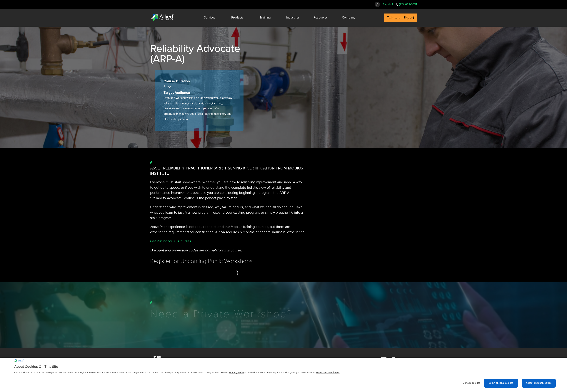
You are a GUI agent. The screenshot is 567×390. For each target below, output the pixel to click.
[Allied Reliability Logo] (162, 18)
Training (265, 17)
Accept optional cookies (538, 384)
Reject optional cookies (500, 384)
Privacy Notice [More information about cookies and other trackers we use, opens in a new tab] (236, 374)
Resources (321, 17)
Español (388, 4)
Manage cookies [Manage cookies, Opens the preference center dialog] (471, 384)
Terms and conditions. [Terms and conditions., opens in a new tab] (328, 374)
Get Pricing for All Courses (170, 241)
